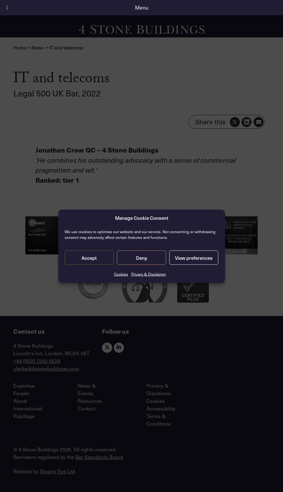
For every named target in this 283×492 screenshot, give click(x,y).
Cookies (121, 274)
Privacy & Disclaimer (148, 274)
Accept (89, 257)
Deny (141, 257)
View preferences (194, 257)
